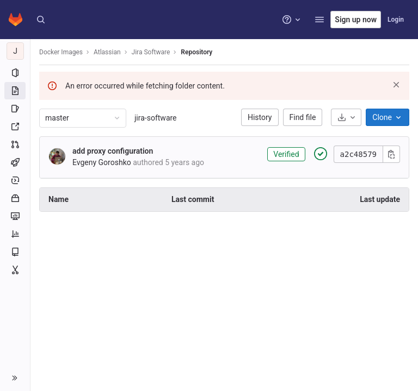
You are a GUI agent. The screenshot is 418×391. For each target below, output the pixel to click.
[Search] (41, 19)
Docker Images (61, 52)
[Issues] (15, 108)
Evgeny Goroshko (101, 162)
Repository (196, 52)
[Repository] (15, 90)
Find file (303, 117)
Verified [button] (286, 154)
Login (396, 19)
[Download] (346, 117)
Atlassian (107, 52)
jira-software (155, 117)
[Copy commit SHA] (391, 154)
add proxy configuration (112, 151)
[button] (319, 19)
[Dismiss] (396, 84)
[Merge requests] (15, 144)
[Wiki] (15, 252)
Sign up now (356, 19)
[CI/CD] (15, 162)
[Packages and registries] (15, 198)
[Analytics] (15, 234)
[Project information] (15, 72)
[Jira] (15, 126)
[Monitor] (15, 216)
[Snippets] (15, 270)
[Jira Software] (15, 51)
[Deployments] (15, 180)
